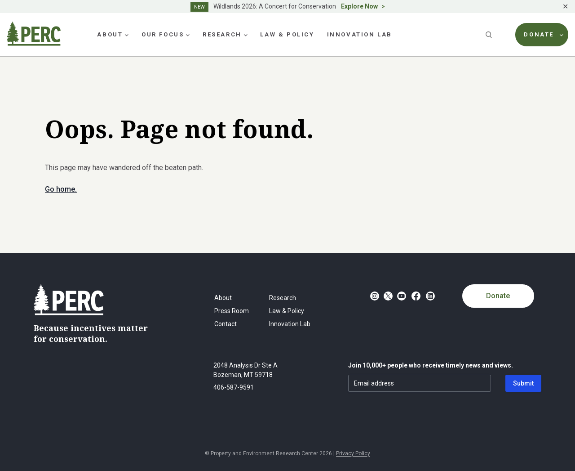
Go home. (61, 189)
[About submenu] (126, 34)
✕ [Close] (565, 6)
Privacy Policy (353, 453)
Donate (498, 296)
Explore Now (359, 6)
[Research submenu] (245, 34)
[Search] (489, 34)
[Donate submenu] (561, 34)
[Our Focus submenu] (188, 34)
